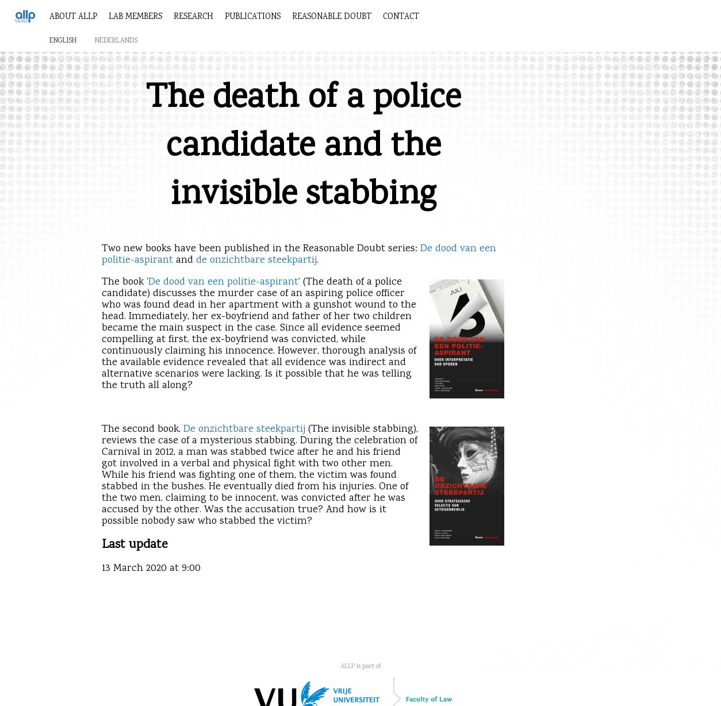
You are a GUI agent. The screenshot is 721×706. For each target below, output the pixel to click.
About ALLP (73, 17)
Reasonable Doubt (331, 17)
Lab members (135, 17)
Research (193, 17)
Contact (401, 17)
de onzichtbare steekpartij (256, 260)
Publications (253, 17)
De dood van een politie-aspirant (223, 282)
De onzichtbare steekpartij (244, 429)
